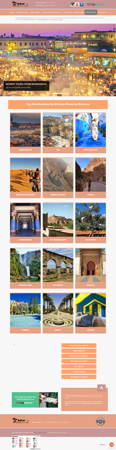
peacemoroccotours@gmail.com (50, 5)
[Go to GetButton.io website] (112, 448)
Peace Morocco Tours (56, 19)
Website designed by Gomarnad (57, 432)
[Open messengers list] (111, 444)
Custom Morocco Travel (89, 403)
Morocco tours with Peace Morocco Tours (78, 395)
